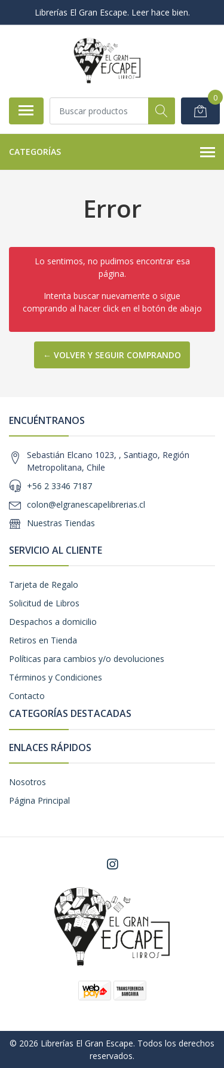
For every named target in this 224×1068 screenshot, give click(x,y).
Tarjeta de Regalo (43, 584)
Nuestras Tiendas (61, 523)
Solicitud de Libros (44, 603)
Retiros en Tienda (43, 640)
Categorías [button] (112, 152)
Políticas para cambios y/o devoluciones (86, 658)
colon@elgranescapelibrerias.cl (86, 504)
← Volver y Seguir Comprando (112, 355)
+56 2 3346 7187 (59, 486)
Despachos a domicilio (53, 621)
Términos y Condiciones (55, 677)
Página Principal (39, 800)
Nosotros (27, 782)
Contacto (27, 695)
